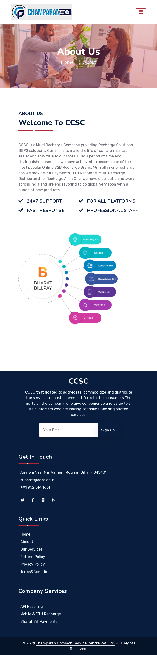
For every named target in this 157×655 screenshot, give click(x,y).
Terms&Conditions (36, 571)
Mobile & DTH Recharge (40, 614)
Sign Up (108, 430)
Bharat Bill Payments (38, 621)
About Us (28, 542)
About (89, 62)
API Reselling (31, 606)
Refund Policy (32, 557)
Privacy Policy (32, 564)
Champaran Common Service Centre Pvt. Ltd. (75, 643)
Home (67, 62)
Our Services (31, 549)
